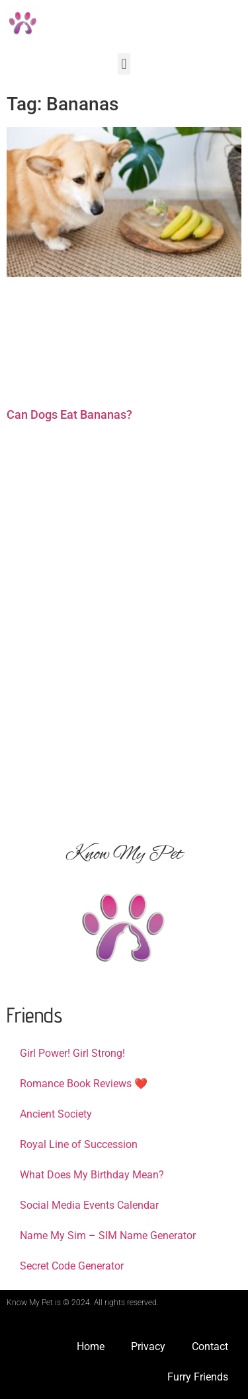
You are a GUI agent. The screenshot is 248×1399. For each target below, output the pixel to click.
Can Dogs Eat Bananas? (69, 414)
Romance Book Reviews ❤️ (83, 1083)
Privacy (148, 1346)
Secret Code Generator (72, 1266)
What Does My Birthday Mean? (92, 1174)
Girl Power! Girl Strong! (72, 1053)
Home (90, 1346)
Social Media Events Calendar (89, 1205)
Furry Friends (197, 1377)
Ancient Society (56, 1114)
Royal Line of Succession (79, 1144)
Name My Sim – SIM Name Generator (108, 1235)
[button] (124, 64)
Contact (210, 1346)
